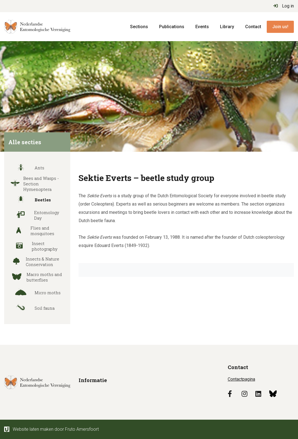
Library (227, 26)
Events (202, 26)
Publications (171, 26)
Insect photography (32, 246)
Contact (253, 26)
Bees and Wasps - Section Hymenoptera (33, 183)
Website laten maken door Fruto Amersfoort (51, 429)
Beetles (29, 199)
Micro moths (34, 292)
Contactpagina (241, 379)
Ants (25, 167)
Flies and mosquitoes (30, 230)
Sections (139, 26)
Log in (283, 6)
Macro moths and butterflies (34, 277)
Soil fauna (31, 308)
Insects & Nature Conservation (33, 261)
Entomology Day (33, 215)
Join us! (280, 26)
